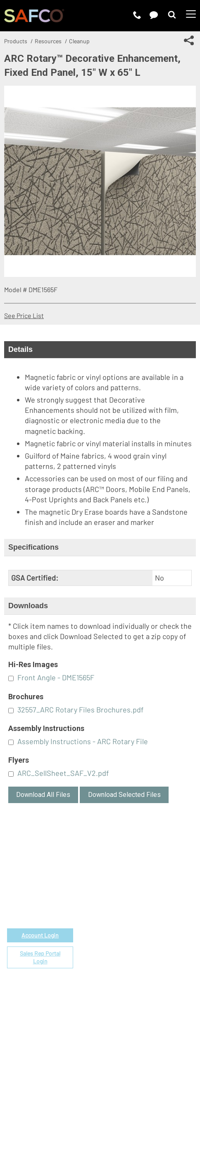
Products (15, 41)
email (47, 887)
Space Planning (134, 927)
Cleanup (79, 41)
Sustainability (132, 1045)
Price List (126, 899)
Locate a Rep (131, 946)
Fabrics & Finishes (138, 908)
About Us (125, 1007)
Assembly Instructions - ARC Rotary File (82, 741)
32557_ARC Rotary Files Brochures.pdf (80, 709)
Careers (124, 1017)
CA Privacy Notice (132, 1133)
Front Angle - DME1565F (55, 677)
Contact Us (128, 1026)
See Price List (24, 315)
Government (130, 889)
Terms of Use (35, 1133)
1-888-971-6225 (40, 896)
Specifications (33, 547)
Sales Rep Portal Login (40, 957)
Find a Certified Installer (147, 937)
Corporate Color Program (148, 918)
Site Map (176, 1133)
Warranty (125, 956)
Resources (48, 41)
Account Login (40, 935)
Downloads (28, 606)
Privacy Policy (80, 1133)
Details (20, 349)
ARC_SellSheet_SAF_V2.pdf (63, 773)
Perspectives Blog (138, 1036)
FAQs (119, 965)
